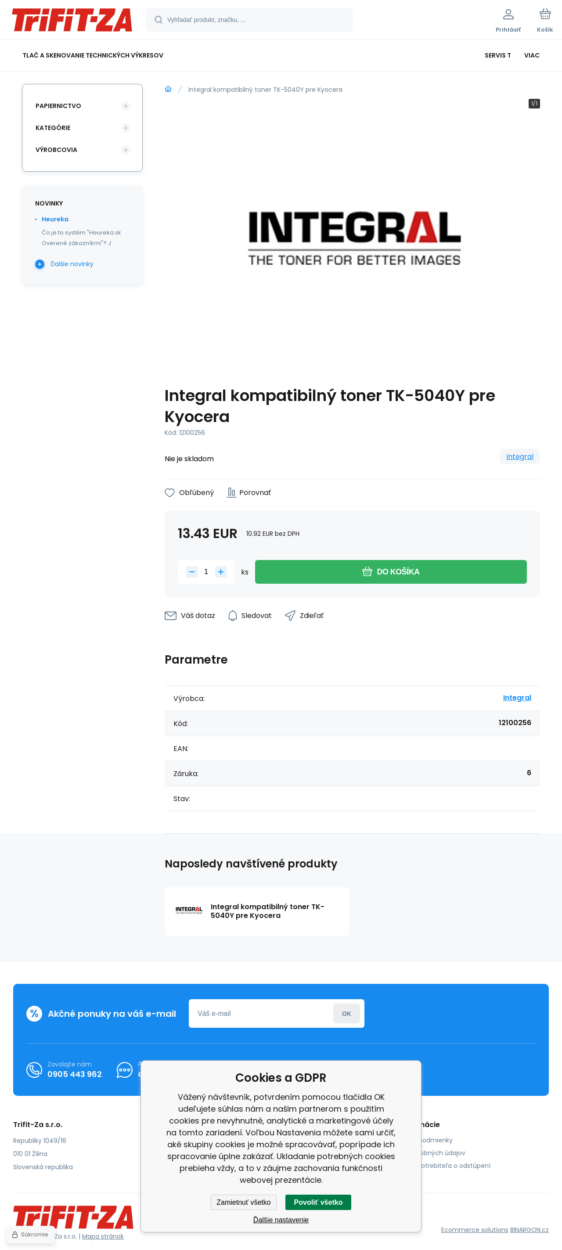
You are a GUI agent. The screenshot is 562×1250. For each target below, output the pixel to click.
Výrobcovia (56, 149)
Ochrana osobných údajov (424, 1153)
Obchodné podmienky (418, 1140)
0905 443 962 (74, 1074)
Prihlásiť (346, 1013)
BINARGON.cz (529, 1229)
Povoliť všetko (318, 1202)
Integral (519, 457)
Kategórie (53, 127)
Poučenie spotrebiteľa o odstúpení (437, 1165)
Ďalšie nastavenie (281, 1220)
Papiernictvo (58, 105)
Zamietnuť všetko (243, 1202)
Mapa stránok (103, 1236)
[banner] (72, 21)
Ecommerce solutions (474, 1229)
